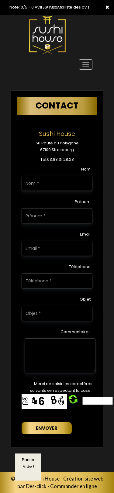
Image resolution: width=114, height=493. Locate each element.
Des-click (36, 486)
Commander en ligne (73, 486)
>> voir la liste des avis (68, 7)
